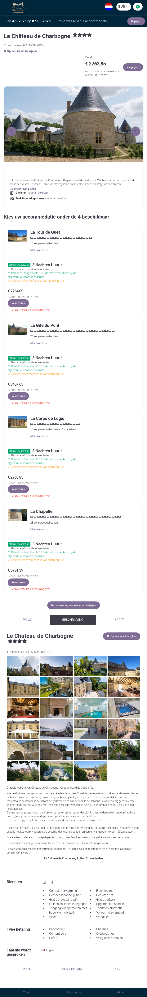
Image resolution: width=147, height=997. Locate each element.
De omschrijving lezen (23, 188)
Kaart (119, 620)
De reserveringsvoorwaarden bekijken (73, 605)
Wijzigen (136, 21)
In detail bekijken (37, 192)
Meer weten (39, 250)
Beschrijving (72, 620)
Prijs (27, 620)
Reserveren (18, 303)
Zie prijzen (133, 67)
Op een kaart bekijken (20, 51)
